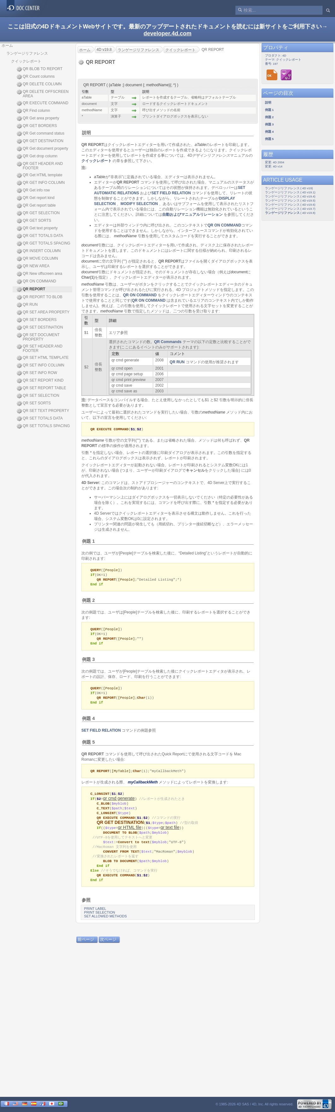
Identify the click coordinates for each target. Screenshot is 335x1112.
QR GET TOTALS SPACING (43, 243)
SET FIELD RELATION (171, 193)
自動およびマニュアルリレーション (192, 214)
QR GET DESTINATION (40, 141)
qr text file (170, 833)
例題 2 (88, 601)
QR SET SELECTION (38, 395)
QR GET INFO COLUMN (41, 182)
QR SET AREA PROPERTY (43, 312)
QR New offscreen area (39, 273)
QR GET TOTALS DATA (40, 236)
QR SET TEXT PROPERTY (43, 411)
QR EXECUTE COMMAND (42, 103)
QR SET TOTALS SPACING (43, 426)
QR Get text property (37, 228)
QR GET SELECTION (38, 213)
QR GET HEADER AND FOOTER (40, 165)
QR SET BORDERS (36, 320)
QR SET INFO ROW (37, 373)
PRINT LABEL (95, 918)
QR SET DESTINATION (40, 327)
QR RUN (27, 304)
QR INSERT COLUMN (39, 251)
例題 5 (88, 746)
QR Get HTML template (39, 175)
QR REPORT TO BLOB (39, 297)
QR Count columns (36, 76)
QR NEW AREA (33, 266)
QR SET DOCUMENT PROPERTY (38, 337)
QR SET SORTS (34, 403)
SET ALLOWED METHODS (105, 926)
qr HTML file (130, 833)
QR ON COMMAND (36, 281)
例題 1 (88, 541)
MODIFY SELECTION (139, 204)
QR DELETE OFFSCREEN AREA (42, 93)
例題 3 (88, 662)
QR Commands (168, 342)
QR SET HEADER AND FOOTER (39, 348)
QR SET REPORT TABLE (41, 388)
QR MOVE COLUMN (37, 258)
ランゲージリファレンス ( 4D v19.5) (290, 200)
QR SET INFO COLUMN (40, 365)
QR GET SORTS (34, 220)
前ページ (86, 948)
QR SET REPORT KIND (40, 380)
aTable (200, 144)
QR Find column (33, 110)
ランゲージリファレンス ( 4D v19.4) (290, 196)
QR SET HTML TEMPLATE (43, 357)
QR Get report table (36, 205)
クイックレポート (26, 61)
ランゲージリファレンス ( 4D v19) (289, 188)
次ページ (108, 948)
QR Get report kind (36, 198)
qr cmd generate (119, 803)
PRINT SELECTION (99, 922)
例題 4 (88, 722)
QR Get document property (42, 148)
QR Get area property (38, 118)
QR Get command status (40, 133)
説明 (86, 132)
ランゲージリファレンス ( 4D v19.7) (290, 208)
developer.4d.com (167, 33)
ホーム (7, 45)
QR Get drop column (37, 156)
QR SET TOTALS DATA (40, 418)
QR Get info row (33, 190)
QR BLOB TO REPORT (39, 69)
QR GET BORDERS (37, 126)
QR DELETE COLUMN (39, 84)
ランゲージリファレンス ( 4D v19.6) (290, 204)
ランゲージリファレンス (27, 53)
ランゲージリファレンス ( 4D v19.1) (290, 192)
